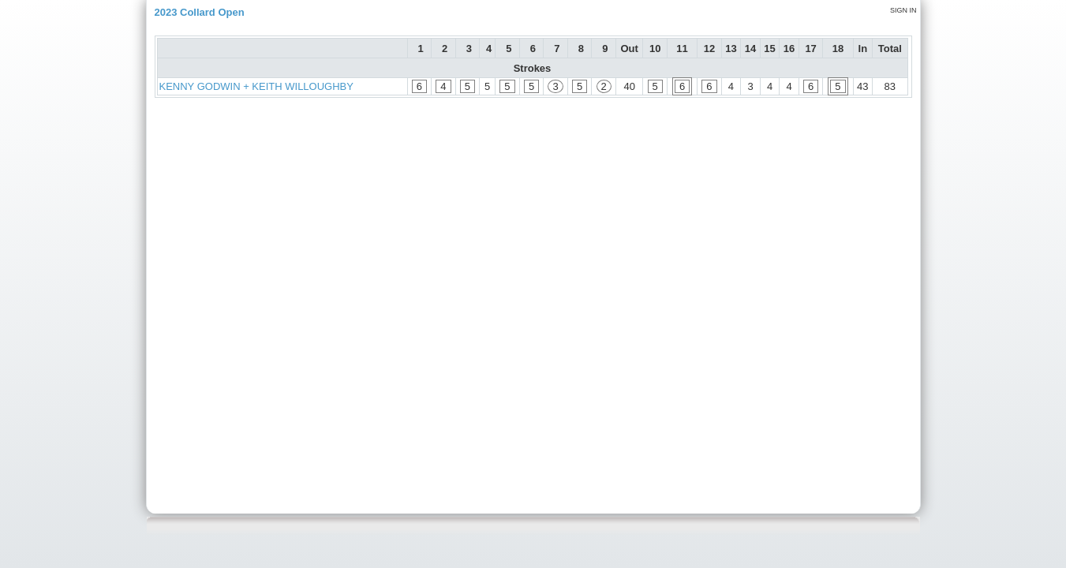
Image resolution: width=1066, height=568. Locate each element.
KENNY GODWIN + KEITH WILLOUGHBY (256, 86)
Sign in (903, 10)
